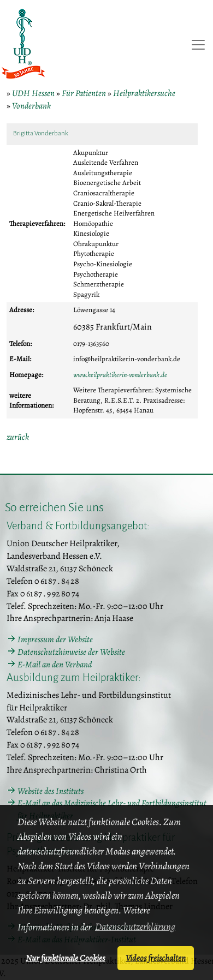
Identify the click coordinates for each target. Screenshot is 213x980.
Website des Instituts (50, 791)
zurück (18, 437)
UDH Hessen (33, 93)
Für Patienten (84, 93)
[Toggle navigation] (198, 44)
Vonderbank (31, 106)
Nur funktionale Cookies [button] (65, 958)
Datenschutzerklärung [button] (135, 926)
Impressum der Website (55, 640)
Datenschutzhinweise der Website (71, 652)
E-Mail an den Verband (54, 665)
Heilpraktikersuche (144, 93)
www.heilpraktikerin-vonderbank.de (120, 374)
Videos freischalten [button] (156, 958)
